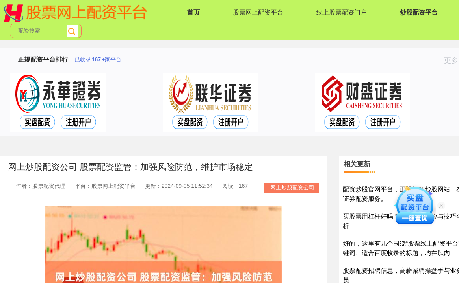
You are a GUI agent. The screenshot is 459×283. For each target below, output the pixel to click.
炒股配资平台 (419, 12)
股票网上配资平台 (258, 12)
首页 (193, 12)
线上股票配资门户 (341, 12)
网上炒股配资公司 (292, 187)
